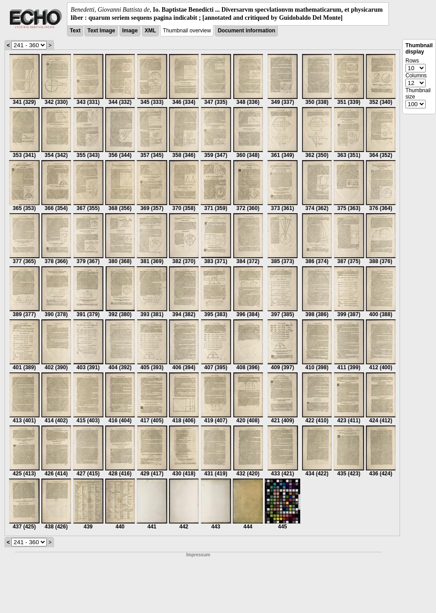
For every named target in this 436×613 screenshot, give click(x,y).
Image (130, 30)
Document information (246, 30)
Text (75, 30)
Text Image (101, 30)
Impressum (198, 554)
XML (150, 30)
